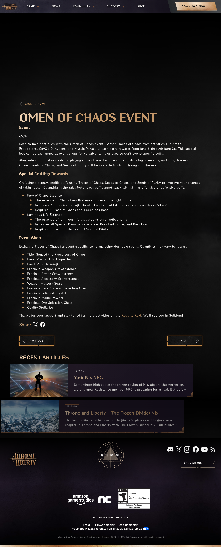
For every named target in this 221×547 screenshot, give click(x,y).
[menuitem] (33, 6)
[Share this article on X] (35, 325)
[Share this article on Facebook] (42, 325)
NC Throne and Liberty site (110, 517)
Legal (86, 525)
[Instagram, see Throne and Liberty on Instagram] (187, 449)
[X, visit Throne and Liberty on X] (179, 449)
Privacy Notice (105, 525)
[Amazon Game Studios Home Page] (81, 500)
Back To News (35, 104)
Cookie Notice (128, 525)
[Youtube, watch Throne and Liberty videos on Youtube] (204, 449)
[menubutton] (33, 6)
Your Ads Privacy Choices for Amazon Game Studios (110, 528)
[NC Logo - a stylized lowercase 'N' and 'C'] (105, 500)
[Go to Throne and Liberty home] (10, 6)
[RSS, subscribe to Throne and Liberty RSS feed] (213, 450)
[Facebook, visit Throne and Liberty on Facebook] (196, 449)
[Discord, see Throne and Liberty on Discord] (170, 450)
